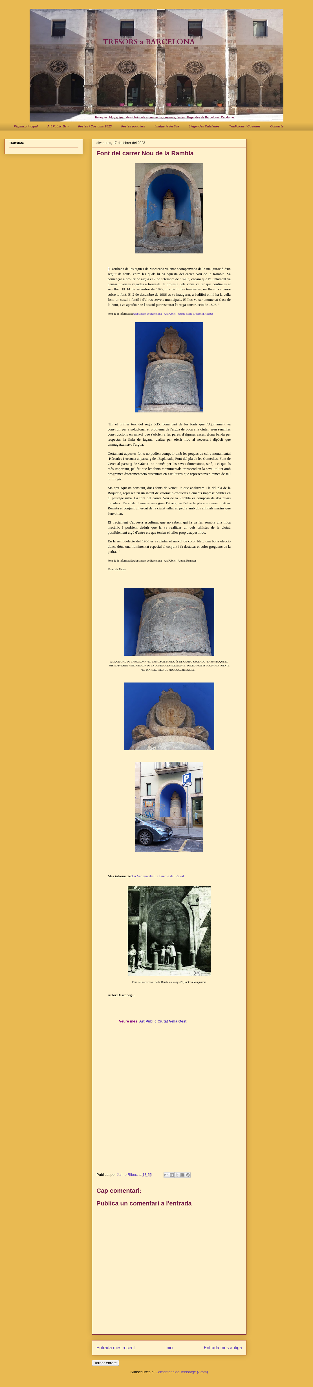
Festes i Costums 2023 (95, 126)
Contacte (276, 126)
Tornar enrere (105, 1363)
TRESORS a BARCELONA (149, 42)
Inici (169, 1347)
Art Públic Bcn (58, 126)
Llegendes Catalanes (204, 126)
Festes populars (133, 126)
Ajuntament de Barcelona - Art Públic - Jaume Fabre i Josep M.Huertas (173, 313)
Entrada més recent (115, 1347)
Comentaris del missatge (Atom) (182, 1372)
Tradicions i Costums (245, 126)
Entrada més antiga (223, 1347)
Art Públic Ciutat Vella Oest (163, 1021)
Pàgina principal (26, 126)
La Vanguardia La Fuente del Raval (158, 876)
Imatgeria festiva (167, 126)
